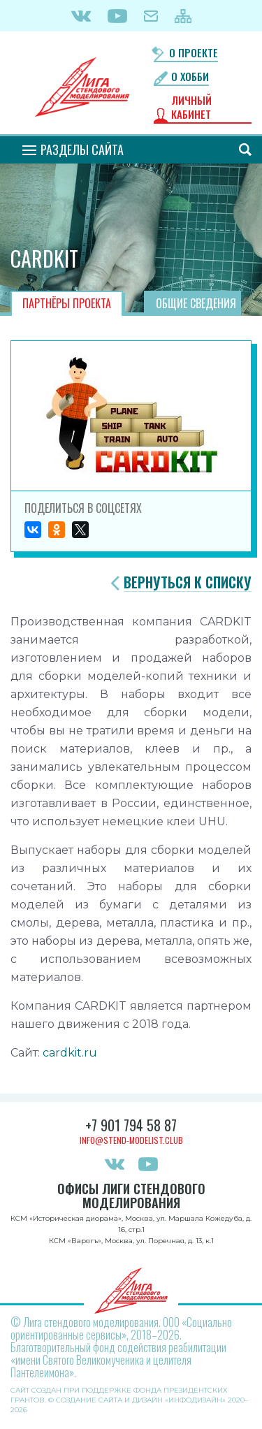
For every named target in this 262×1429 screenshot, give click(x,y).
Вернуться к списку (188, 582)
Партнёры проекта (66, 303)
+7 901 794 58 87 (131, 1125)
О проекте (193, 52)
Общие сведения (196, 303)
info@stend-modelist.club (131, 1140)
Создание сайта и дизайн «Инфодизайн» (141, 1400)
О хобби (190, 76)
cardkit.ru (70, 1052)
